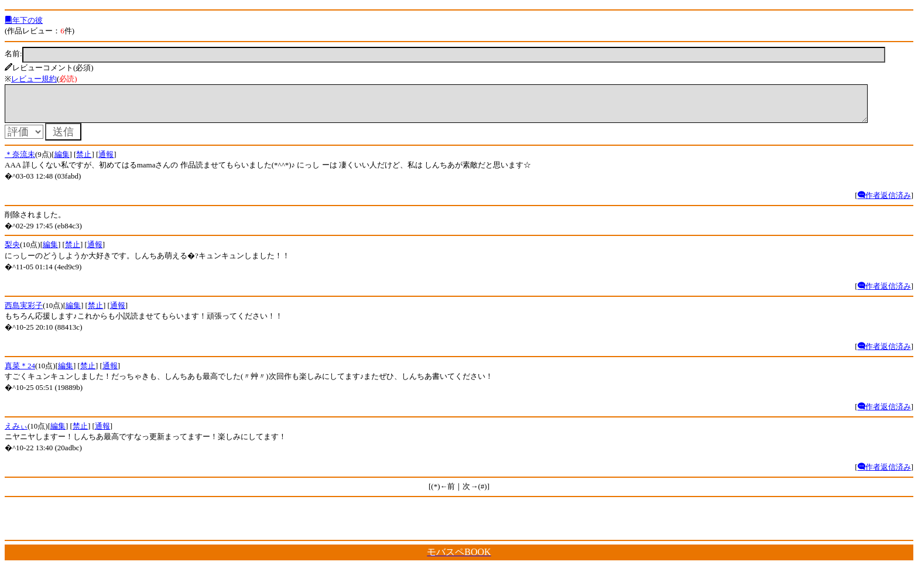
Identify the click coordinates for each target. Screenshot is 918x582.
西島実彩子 (24, 312)
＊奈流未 (20, 161)
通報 (106, 161)
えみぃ (16, 433)
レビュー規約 (34, 78)
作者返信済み (884, 202)
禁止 (83, 161)
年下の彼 (24, 20)
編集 (62, 161)
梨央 (12, 251)
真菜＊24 (20, 372)
